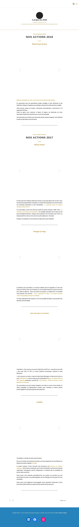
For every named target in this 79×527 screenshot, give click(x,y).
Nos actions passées (39, 34)
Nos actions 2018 (39, 36)
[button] (19, 70)
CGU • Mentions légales (61, 512)
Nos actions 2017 (39, 137)
